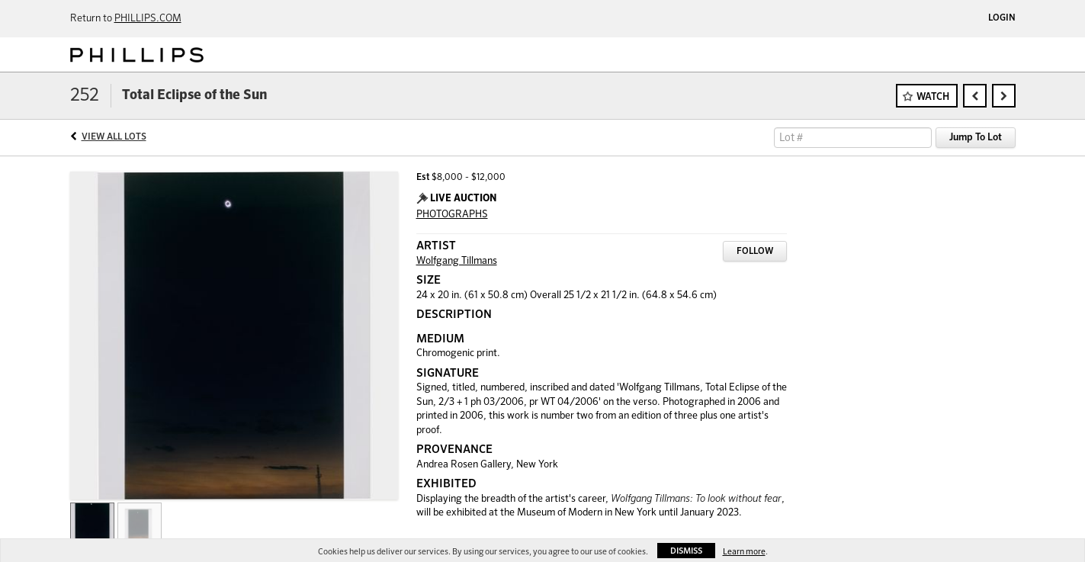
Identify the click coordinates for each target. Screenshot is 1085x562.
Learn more (744, 552)
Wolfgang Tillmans (456, 261)
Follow (755, 251)
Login (1002, 18)
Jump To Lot (975, 138)
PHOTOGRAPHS (452, 215)
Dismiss (686, 551)
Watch (932, 97)
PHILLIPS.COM (147, 19)
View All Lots (114, 137)
